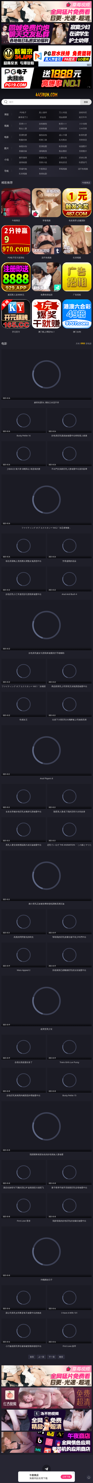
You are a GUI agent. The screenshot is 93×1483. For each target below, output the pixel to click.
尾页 (61, 1356)
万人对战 (63, 112)
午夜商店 (43, 168)
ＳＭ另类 (83, 128)
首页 (32, 1356)
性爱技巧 (83, 162)
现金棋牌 (63, 117)
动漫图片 (83, 146)
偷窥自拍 (23, 146)
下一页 (52, 1356)
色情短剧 (43, 173)
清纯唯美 (43, 151)
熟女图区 (63, 151)
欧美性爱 (83, 135)
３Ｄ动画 (83, 123)
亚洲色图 (43, 146)
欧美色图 (63, 146)
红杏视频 (23, 173)
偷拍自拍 (43, 135)
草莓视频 (63, 168)
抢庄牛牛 (83, 117)
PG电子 (23, 112)
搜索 (86, 102)
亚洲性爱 (23, 135)
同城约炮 (23, 168)
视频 (6, 125)
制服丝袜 (23, 139)
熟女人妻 (23, 128)
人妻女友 (63, 157)
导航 (6, 170)
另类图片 (83, 151)
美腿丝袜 (23, 151)
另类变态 (83, 139)
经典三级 (43, 139)
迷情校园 (23, 162)
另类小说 (43, 162)
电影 (6, 137)
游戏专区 (83, 112)
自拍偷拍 (43, 123)
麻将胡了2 (23, 117)
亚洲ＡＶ (23, 123)
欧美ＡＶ (63, 123)
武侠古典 (83, 157)
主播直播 (63, 128)
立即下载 (66, 1476)
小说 (6, 159)
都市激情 (23, 157)
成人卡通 (63, 135)
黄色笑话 (63, 162)
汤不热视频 (83, 168)
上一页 (41, 1356)
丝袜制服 (43, 128)
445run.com (46, 95)
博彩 (6, 114)
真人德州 (43, 112)
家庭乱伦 (43, 157)
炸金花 (43, 117)
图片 (6, 148)
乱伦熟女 (63, 139)
